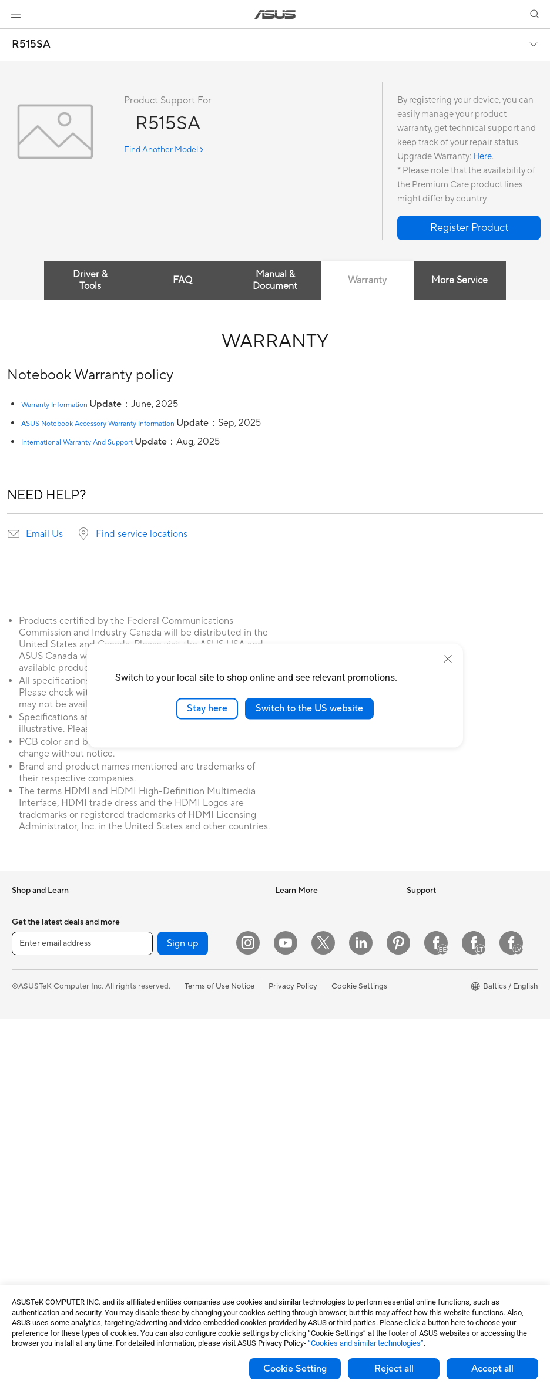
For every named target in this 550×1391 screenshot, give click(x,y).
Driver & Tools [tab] (90, 280)
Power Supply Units (46, 1262)
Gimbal (153, 1261)
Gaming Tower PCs (45, 1156)
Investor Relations (438, 925)
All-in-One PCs (37, 1120)
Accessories (32, 943)
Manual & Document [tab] (275, 280)
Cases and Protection (178, 1208)
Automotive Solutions (312, 960)
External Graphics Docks (184, 960)
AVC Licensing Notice (312, 995)
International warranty (313, 1084)
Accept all (492, 1369)
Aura (283, 1048)
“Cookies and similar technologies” (366, 1343)
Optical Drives (166, 925)
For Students (34, 1032)
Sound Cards (163, 907)
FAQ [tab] (182, 280)
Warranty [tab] (367, 280)
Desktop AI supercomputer (188, 1102)
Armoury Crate (301, 1031)
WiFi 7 (152, 996)
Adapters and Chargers (182, 1226)
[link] (275, 14)
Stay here (207, 708)
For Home (29, 979)
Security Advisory (306, 1190)
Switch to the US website (309, 708)
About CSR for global (444, 943)
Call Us (287, 1172)
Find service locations (141, 534)
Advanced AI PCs (305, 1013)
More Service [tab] (459, 280)
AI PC (285, 907)
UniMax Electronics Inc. (447, 1031)
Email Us (44, 534)
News (416, 907)
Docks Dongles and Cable (186, 1243)
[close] (447, 659)
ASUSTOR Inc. (432, 995)
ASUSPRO (293, 943)
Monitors (27, 1103)
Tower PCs (30, 1138)
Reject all (394, 1369)
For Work (28, 997)
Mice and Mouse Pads (179, 1155)
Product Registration (311, 1137)
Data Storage (164, 943)
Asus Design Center (309, 925)
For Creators (34, 1014)
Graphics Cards (39, 1244)
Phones (25, 925)
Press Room (427, 960)
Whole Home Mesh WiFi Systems (199, 1049)
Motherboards (37, 1227)
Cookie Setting (295, 1369)
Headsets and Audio (176, 1173)
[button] (16, 14)
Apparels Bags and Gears (185, 1190)
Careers (420, 978)
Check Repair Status (311, 1102)
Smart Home (163, 1084)
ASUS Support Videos (313, 1207)
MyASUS (291, 1225)
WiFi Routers (163, 1031)
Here (482, 156)
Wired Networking (173, 1066)
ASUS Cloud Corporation (451, 1013)
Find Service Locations (314, 1119)
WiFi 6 (152, 1014)
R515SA (31, 44)
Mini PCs (27, 1173)
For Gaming (32, 1049)
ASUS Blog (294, 978)
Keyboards (160, 1138)
